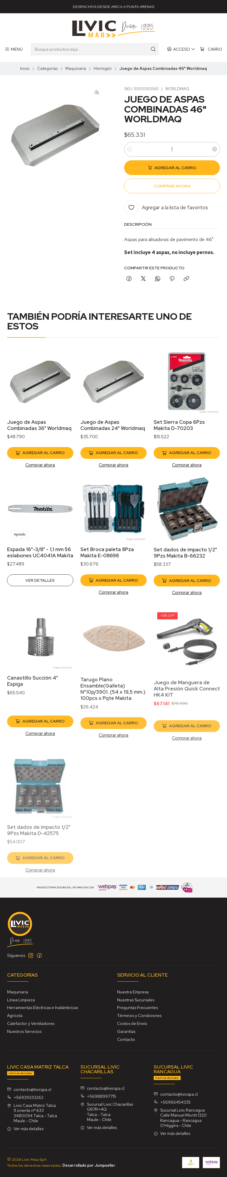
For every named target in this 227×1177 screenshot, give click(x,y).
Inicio (25, 69)
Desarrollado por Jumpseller (88, 1165)
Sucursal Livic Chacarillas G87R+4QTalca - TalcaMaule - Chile (106, 1112)
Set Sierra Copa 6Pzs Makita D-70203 (179, 439)
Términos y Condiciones (139, 1015)
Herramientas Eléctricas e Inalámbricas (42, 1007)
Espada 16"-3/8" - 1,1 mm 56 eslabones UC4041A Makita (40, 575)
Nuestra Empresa (133, 992)
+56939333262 (25, 1097)
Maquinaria (75, 69)
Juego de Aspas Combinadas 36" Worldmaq (39, 429)
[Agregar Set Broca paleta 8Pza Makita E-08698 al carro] (113, 609)
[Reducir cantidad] (129, 149)
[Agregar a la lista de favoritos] (166, 207)
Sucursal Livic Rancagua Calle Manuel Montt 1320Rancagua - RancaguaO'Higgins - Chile (180, 1117)
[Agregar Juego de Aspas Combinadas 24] (113, 462)
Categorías (47, 69)
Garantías (126, 1031)
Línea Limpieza (21, 1000)
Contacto (126, 1039)
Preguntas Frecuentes (137, 1007)
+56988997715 (98, 1096)
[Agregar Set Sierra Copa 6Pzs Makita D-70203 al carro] (187, 468)
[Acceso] (181, 49)
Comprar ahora (40, 469)
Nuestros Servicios (24, 1031)
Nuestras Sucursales (135, 1000)
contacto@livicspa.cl (29, 1089)
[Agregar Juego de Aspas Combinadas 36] (40, 458)
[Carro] (211, 49)
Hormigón (103, 69)
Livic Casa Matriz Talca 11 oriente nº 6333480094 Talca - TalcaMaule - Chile (32, 1113)
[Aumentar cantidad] (215, 149)
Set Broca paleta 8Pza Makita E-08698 (107, 581)
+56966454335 (172, 1102)
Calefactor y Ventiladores (30, 1023)
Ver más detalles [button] (25, 1128)
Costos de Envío (132, 1023)
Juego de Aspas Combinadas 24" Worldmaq (112, 433)
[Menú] (14, 49)
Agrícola (14, 1015)
